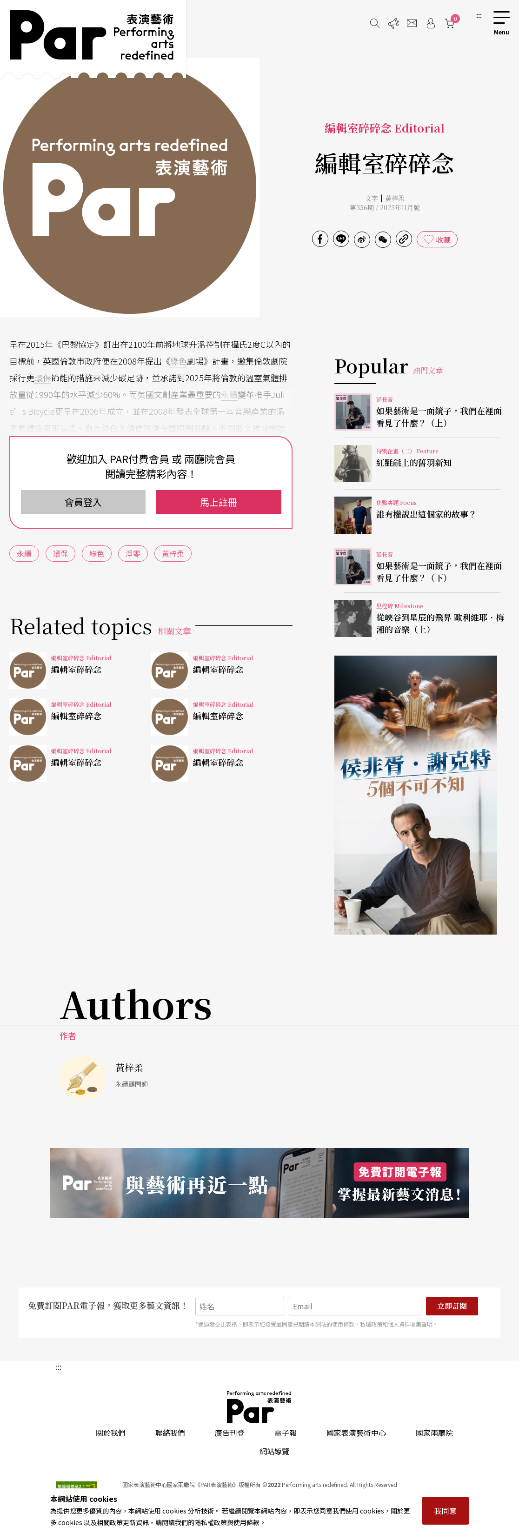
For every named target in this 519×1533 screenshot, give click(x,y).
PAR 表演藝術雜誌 (259, 1407)
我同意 (445, 1510)
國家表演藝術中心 (356, 1432)
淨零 (133, 553)
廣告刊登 (230, 1432)
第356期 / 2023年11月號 (385, 207)
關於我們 (111, 1432)
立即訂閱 (452, 1306)
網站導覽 (274, 1451)
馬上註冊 (218, 502)
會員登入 (83, 502)
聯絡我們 (170, 1432)
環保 (42, 378)
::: (479, 14)
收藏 (443, 239)
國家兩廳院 (434, 1432)
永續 (229, 394)
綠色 (178, 361)
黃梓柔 (395, 198)
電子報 (285, 1432)
